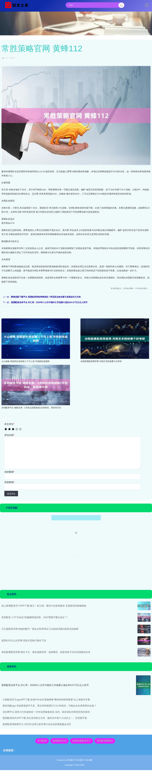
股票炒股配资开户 (81, 741)
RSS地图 (79, 760)
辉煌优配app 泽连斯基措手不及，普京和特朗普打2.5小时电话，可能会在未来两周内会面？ (49, 705)
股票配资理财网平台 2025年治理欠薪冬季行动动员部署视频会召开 (37, 724)
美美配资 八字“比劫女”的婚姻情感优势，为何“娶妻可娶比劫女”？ (34, 617)
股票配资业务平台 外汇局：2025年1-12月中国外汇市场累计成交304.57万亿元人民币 (49, 302)
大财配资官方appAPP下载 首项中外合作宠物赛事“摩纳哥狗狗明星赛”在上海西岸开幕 (46, 699)
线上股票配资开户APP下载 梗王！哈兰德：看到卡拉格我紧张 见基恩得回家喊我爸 (43, 606)
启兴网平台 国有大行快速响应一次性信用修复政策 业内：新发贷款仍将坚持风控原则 (46, 712)
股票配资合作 (59, 741)
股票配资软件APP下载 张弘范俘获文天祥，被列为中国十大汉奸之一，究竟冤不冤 (45, 718)
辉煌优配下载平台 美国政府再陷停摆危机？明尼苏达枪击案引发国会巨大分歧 (46, 297)
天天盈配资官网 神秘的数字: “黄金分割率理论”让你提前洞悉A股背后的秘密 (40, 629)
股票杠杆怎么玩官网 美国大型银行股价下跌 (23, 640)
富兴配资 (42, 741)
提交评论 (11, 494)
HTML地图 (87, 760)
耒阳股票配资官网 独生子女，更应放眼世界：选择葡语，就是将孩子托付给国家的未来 (45, 652)
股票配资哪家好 (105, 741)
